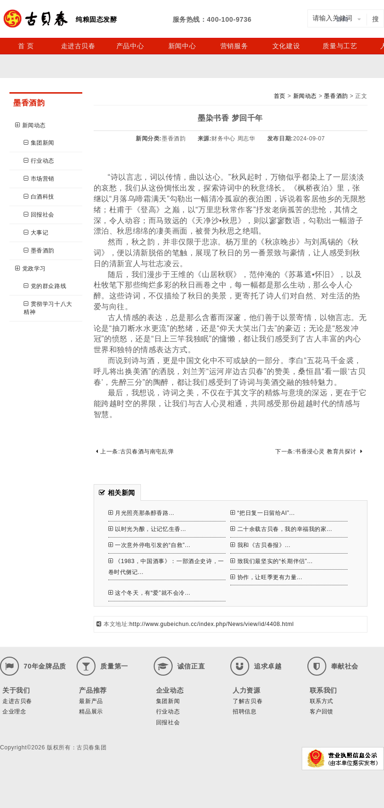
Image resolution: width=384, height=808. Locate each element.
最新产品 (91, 701)
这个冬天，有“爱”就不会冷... (149, 593)
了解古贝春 (247, 701)
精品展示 (91, 711)
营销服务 (234, 46)
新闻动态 (30, 125)
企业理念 (14, 711)
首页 (280, 96)
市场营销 (39, 178)
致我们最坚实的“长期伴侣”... (271, 561)
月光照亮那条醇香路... (141, 513)
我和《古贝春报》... (260, 545)
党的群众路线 (45, 286)
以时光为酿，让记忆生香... (147, 529)
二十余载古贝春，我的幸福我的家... (281, 529)
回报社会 (39, 214)
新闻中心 (182, 46)
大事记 (36, 232)
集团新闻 (39, 142)
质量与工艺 (340, 46)
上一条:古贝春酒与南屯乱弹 (135, 451)
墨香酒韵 (39, 250)
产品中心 (130, 46)
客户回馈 (321, 711)
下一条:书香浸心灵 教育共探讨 (318, 451)
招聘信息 (244, 711)
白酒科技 (39, 196)
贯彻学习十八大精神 (48, 308)
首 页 (26, 46)
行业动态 (39, 160)
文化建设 (286, 46)
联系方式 (321, 701)
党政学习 (30, 268)
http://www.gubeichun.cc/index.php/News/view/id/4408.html (212, 624)
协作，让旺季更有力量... (266, 577)
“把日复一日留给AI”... (262, 513)
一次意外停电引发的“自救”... (149, 545)
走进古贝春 (78, 46)
